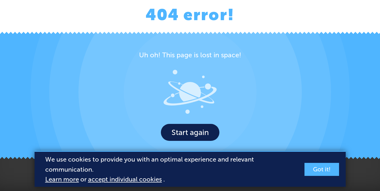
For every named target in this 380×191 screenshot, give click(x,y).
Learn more (62, 179)
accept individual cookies (125, 179)
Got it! (322, 169)
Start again (190, 132)
